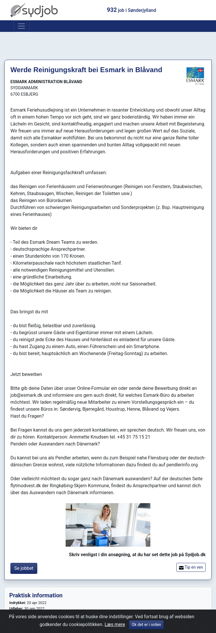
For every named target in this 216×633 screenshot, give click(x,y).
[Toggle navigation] (21, 26)
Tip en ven (191, 567)
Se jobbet (24, 568)
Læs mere (115, 626)
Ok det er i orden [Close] (146, 626)
